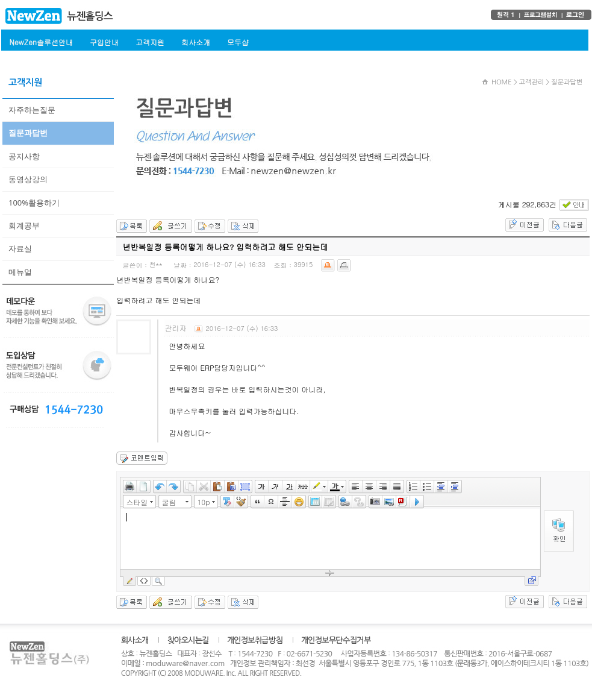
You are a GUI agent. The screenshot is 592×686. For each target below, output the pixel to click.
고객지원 (150, 42)
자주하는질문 (31, 109)
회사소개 (195, 42)
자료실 (20, 248)
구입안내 (104, 42)
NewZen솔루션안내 (41, 42)
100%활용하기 (34, 202)
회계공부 (24, 225)
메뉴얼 (20, 271)
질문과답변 (28, 132)
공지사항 (24, 156)
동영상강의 (28, 179)
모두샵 (238, 42)
